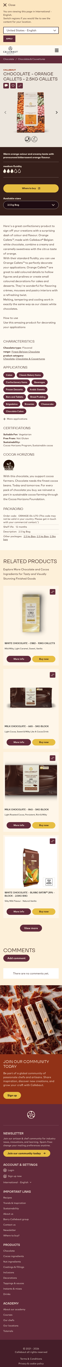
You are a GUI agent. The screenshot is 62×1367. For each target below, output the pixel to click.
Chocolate (8, 59)
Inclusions (8, 1272)
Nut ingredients (12, 1261)
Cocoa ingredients (13, 1256)
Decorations (10, 1277)
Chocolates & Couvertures (31, 59)
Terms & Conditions (31, 1358)
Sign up (12, 1095)
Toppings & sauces (13, 1283)
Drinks (6, 1294)
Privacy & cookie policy (31, 1363)
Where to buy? (11, 1235)
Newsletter (9, 1230)
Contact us (9, 1224)
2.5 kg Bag (30, 536)
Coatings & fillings (13, 1267)
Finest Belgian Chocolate (26, 351)
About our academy (14, 1309)
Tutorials (8, 1331)
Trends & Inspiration (14, 1203)
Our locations (10, 1325)
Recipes (7, 1197)
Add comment (16, 958)
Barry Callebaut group (16, 1219)
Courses (7, 1314)
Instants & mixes (12, 1288)
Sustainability (11, 1208)
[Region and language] (31, 30)
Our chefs (8, 1320)
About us (8, 1213)
